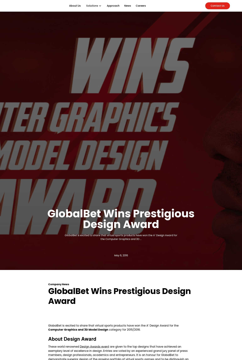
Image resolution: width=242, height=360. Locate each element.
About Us (75, 6)
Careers (141, 6)
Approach (113, 6)
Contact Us (218, 5)
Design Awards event (94, 347)
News (127, 6)
